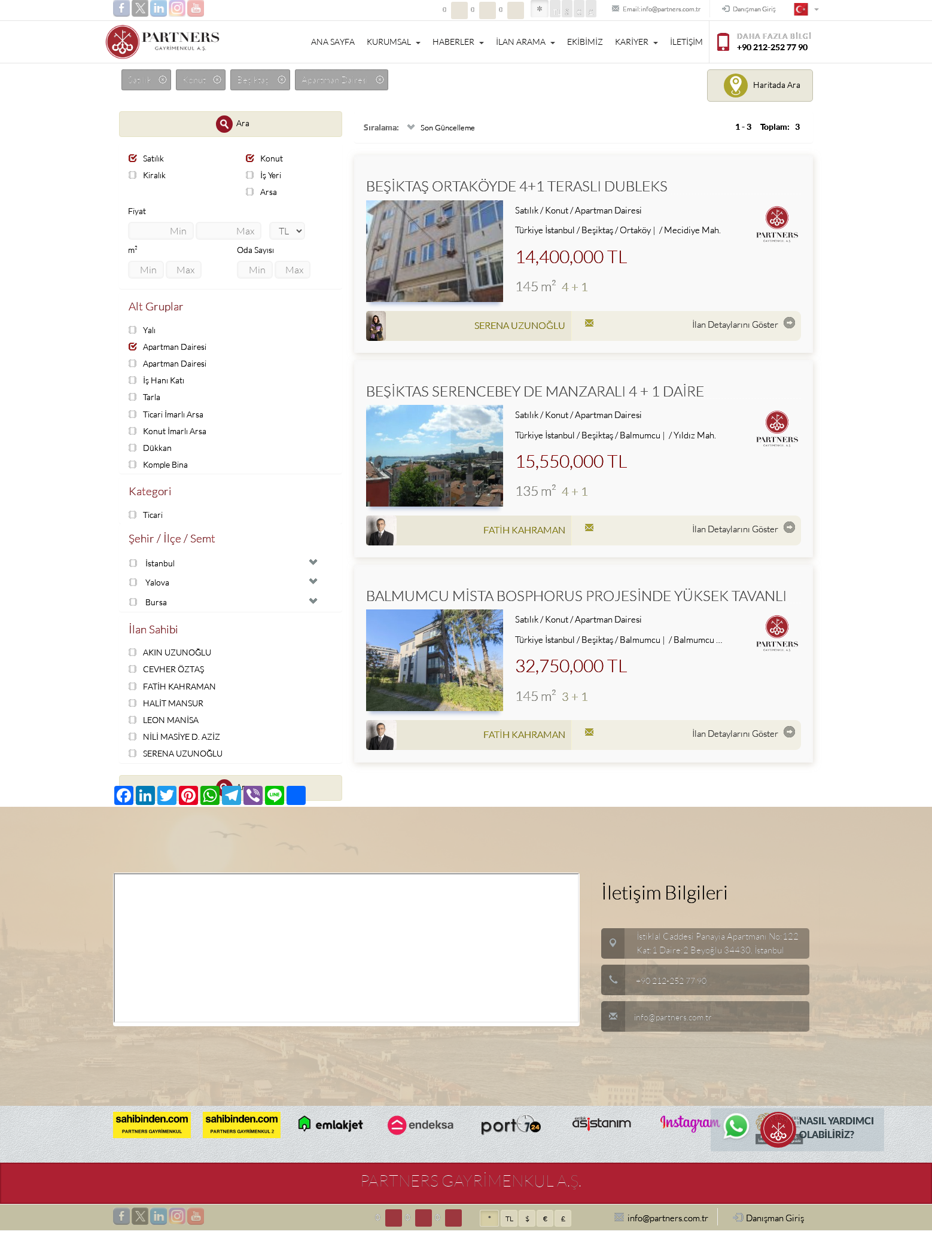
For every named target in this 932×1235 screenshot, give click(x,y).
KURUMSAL (394, 42)
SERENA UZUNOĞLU (179, 757)
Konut (265, 158)
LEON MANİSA (166, 724)
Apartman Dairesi (170, 348)
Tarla (145, 398)
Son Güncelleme (441, 128)
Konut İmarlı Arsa (169, 432)
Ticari (147, 516)
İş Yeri (265, 175)
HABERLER (458, 42)
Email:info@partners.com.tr (631, 9)
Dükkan (150, 449)
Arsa (262, 192)
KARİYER (636, 42)
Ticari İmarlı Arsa (169, 415)
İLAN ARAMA (525, 42)
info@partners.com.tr (658, 1021)
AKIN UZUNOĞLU (173, 656)
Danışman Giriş (742, 9)
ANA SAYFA (333, 42)
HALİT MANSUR (168, 707)
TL (520, 12)
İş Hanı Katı (158, 381)
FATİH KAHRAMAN (175, 690)
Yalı (143, 330)
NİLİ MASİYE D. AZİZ (177, 741)
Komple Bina (161, 466)
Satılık (148, 158)
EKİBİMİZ (585, 42)
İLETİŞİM (686, 42)
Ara (232, 124)
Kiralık (149, 175)
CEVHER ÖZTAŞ (169, 673)
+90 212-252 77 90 (675, 985)
